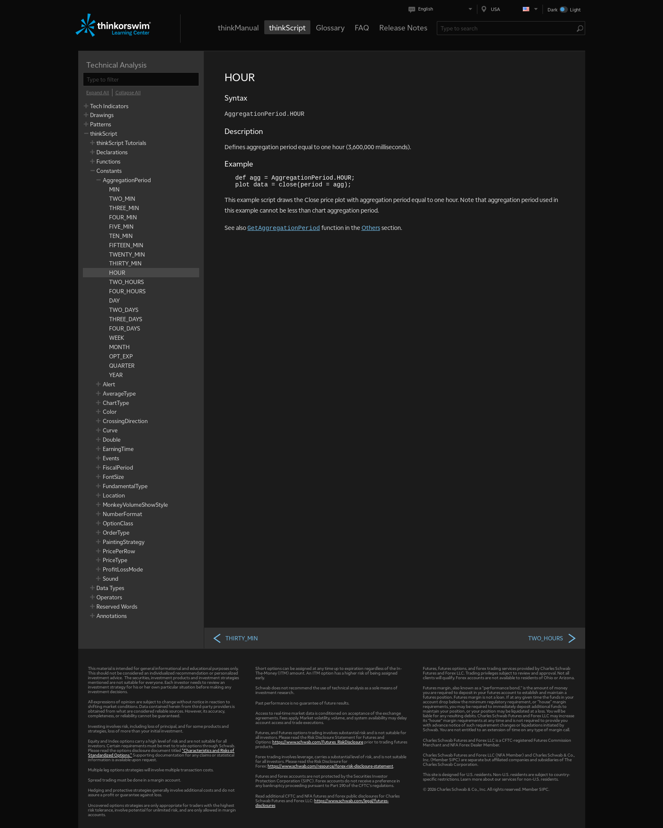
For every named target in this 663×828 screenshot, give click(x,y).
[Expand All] (97, 92)
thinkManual (238, 27)
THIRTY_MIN (235, 638)
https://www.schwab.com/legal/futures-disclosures (322, 803)
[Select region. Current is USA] (509, 9)
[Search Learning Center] (507, 28)
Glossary (330, 27)
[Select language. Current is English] (442, 9)
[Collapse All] (128, 92)
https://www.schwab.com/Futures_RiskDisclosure (317, 741)
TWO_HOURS (552, 638)
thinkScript (287, 27)
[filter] (141, 79)
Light (575, 9)
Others (371, 227)
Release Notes (403, 27)
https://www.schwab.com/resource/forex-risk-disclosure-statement (330, 765)
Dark (553, 9)
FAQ (362, 27)
